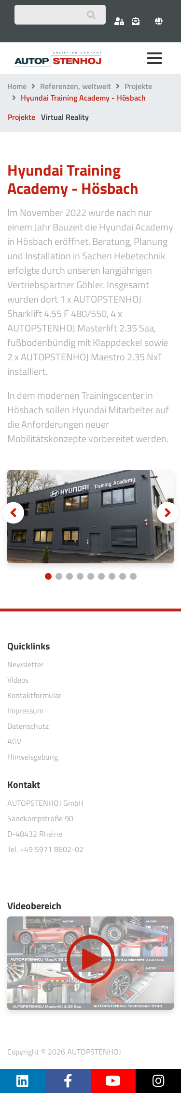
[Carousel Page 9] (133, 576)
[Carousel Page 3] (69, 576)
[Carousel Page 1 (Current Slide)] (48, 576)
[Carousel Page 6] (101, 576)
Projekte (138, 86)
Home (17, 86)
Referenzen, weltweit (75, 86)
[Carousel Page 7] (112, 576)
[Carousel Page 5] (90, 576)
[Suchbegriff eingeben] (60, 15)
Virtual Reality (65, 117)
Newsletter (25, 664)
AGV (14, 741)
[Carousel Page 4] (80, 576)
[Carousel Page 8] (122, 576)
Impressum (25, 710)
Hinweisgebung (32, 757)
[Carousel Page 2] (59, 576)
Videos (17, 680)
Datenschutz (28, 726)
